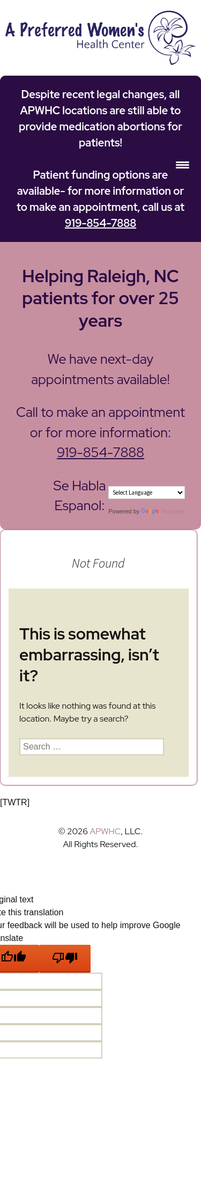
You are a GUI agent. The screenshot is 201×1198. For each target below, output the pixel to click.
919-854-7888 (100, 223)
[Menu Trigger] (182, 165)
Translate (162, 511)
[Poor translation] (65, 959)
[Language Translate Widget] (146, 492)
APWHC (105, 831)
